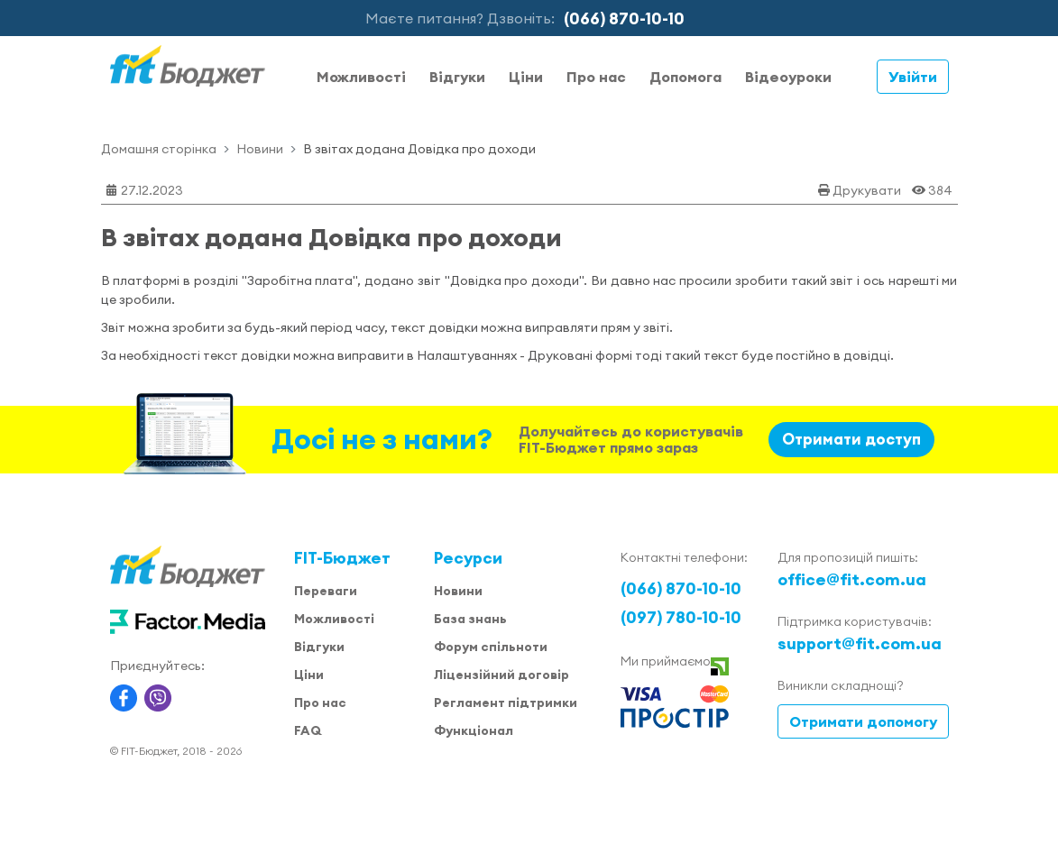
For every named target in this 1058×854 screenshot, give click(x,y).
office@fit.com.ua (851, 579)
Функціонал (473, 730)
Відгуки (457, 77)
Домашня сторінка (158, 149)
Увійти (912, 77)
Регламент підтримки (505, 702)
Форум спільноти (490, 646)
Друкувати (867, 190)
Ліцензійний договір (501, 674)
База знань (470, 619)
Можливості (361, 77)
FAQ (307, 730)
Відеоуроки (788, 77)
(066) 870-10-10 (624, 18)
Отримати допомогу (863, 721)
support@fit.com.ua (859, 643)
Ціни (526, 77)
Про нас (596, 77)
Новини (259, 149)
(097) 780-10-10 (681, 617)
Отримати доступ (851, 439)
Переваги (325, 591)
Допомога (685, 77)
